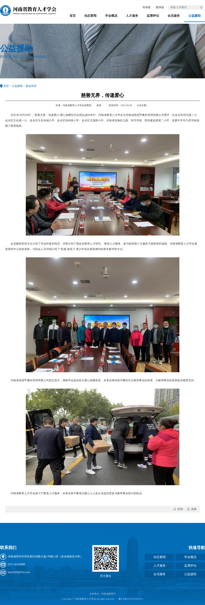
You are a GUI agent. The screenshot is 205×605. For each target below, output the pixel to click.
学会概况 (111, 15)
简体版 (146, 7)
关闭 (193, 509)
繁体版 (160, 7)
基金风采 (31, 85)
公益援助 (194, 15)
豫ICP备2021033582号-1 (130, 599)
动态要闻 (90, 15)
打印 (180, 509)
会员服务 (174, 15)
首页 (73, 15)
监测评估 (153, 15)
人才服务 (132, 15)
